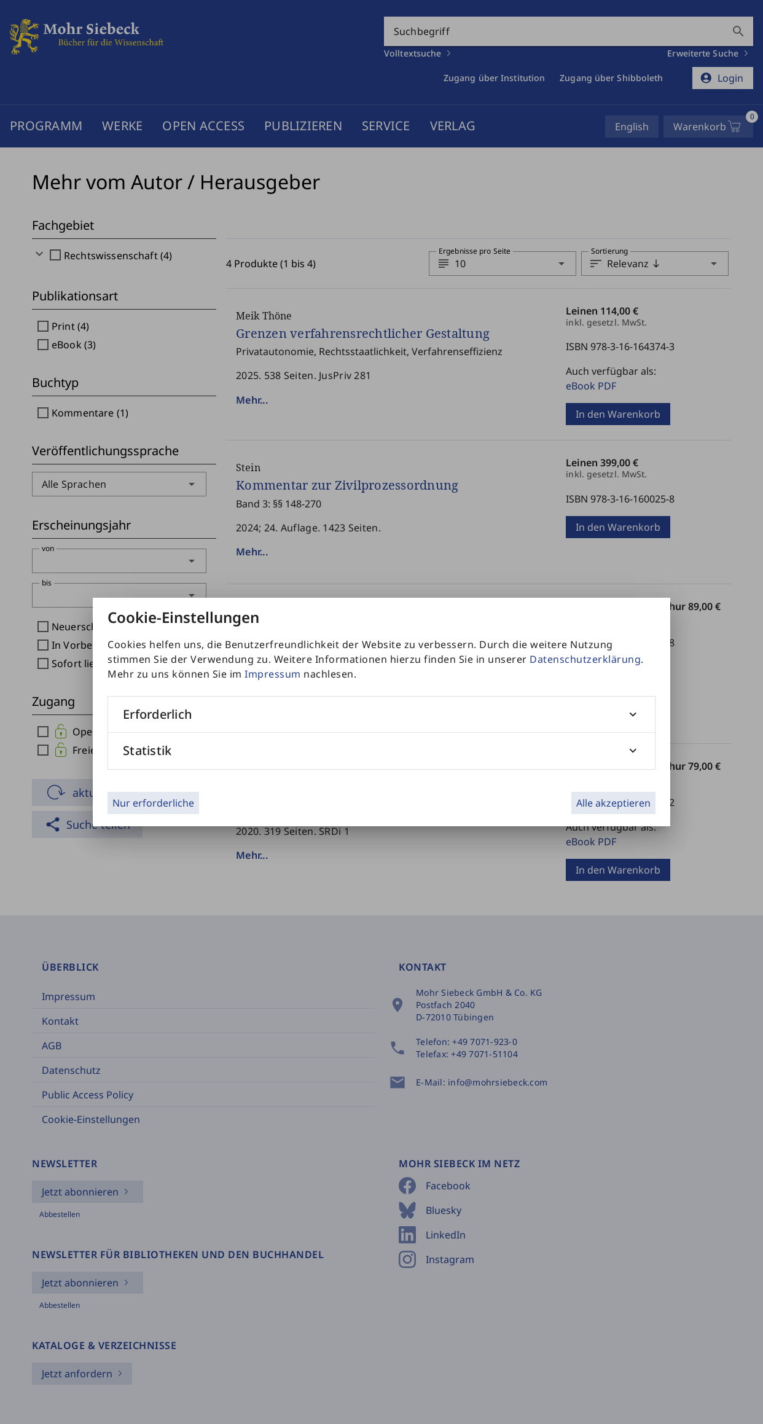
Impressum (273, 674)
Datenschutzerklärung (585, 659)
